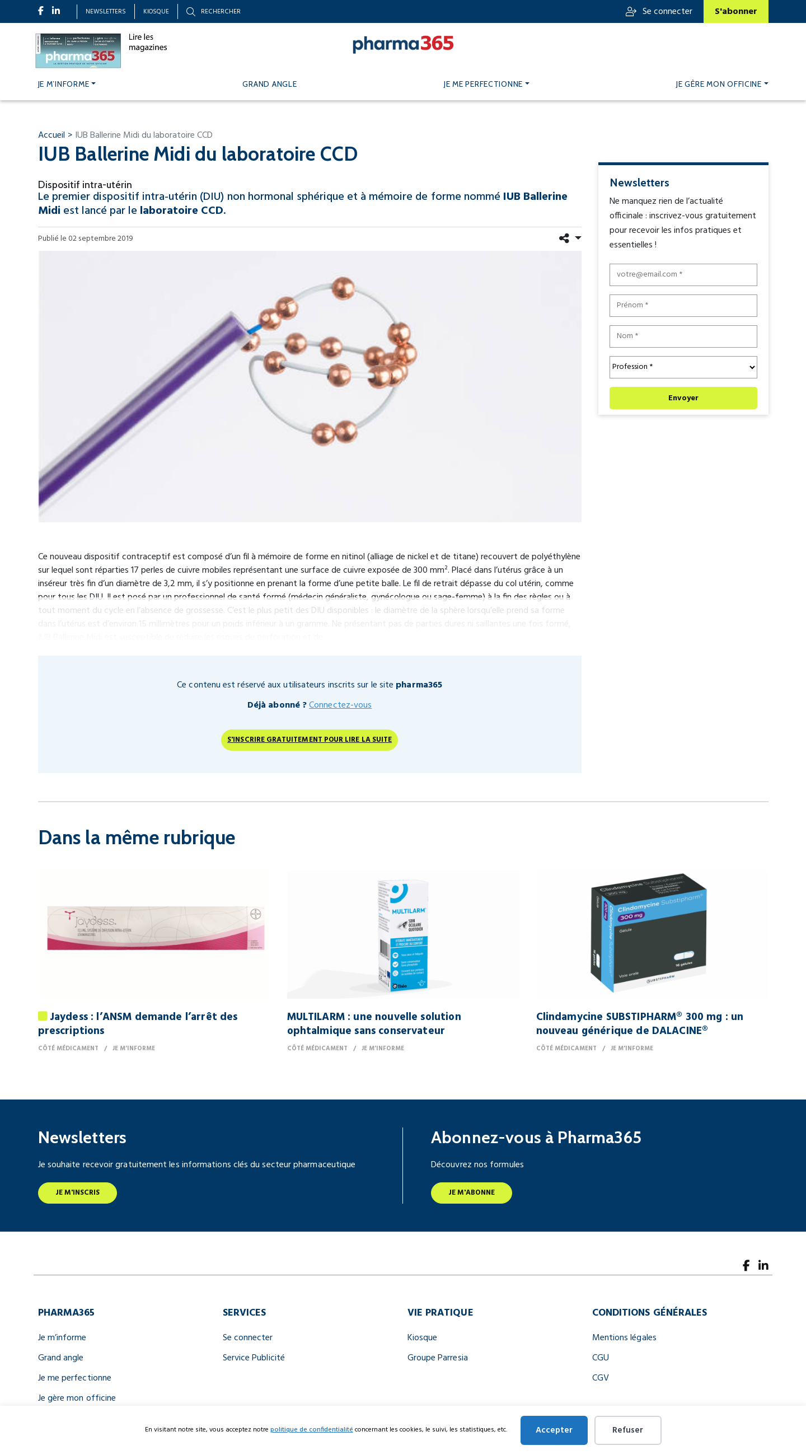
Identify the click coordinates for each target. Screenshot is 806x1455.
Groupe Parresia (437, 1358)
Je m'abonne (471, 1193)
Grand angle (269, 84)
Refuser (627, 1430)
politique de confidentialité (311, 1429)
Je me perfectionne (483, 84)
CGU (600, 1358)
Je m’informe (64, 84)
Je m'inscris (77, 1193)
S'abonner (736, 11)
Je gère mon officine (719, 84)
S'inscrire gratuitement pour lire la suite (309, 740)
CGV (600, 1378)
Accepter (554, 1430)
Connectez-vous (340, 705)
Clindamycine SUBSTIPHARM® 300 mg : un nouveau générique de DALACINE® (640, 1024)
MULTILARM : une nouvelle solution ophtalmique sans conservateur (374, 1024)
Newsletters (106, 12)
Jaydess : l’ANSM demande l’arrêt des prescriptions (138, 1024)
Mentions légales (624, 1338)
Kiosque (156, 12)
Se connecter (659, 11)
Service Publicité (254, 1358)
